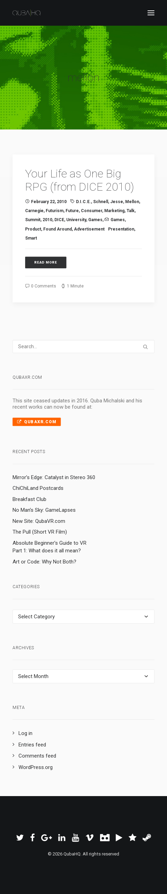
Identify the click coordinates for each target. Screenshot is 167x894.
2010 (47, 219)
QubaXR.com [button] (36, 421)
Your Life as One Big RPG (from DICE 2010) (79, 180)
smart (31, 238)
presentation (121, 229)
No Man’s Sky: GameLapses (44, 510)
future (72, 210)
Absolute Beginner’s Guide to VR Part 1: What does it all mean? (49, 547)
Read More (46, 262)
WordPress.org (35, 767)
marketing (114, 210)
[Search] (83, 346)
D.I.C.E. (83, 201)
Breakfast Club (29, 499)
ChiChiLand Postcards (38, 488)
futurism (54, 210)
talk (131, 210)
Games (95, 219)
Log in (25, 733)
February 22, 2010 (49, 201)
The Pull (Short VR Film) (40, 532)
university (76, 219)
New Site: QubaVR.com (39, 521)
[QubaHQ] (26, 12)
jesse (116, 201)
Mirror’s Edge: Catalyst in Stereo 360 (54, 477)
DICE (59, 219)
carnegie (34, 210)
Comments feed (37, 756)
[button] (151, 13)
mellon (132, 201)
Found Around (57, 229)
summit (32, 219)
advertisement (89, 229)
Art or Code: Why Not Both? (44, 562)
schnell (100, 201)
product (33, 229)
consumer (91, 210)
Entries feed (32, 745)
